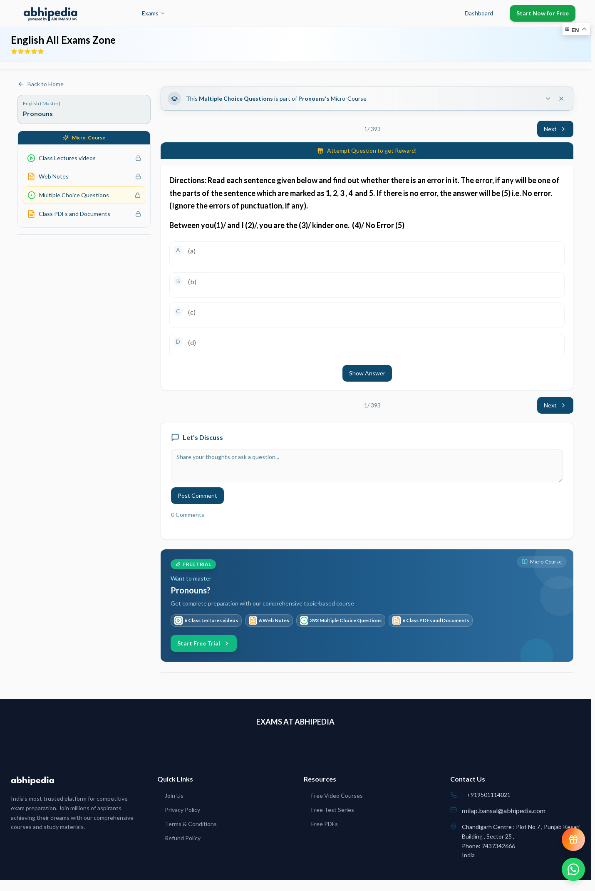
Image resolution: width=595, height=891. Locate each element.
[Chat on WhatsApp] (573, 869)
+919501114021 (489, 794)
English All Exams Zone (63, 40)
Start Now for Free (542, 13)
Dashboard (479, 13)
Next (555, 128)
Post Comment (197, 495)
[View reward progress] (573, 839)
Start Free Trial (203, 643)
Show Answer (367, 373)
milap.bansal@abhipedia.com (503, 810)
